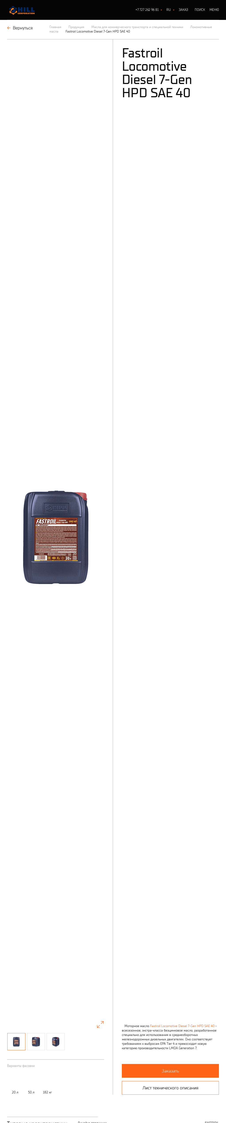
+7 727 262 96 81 (147, 10)
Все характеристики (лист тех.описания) (107, 984)
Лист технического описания (170, 757)
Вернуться (20, 28)
